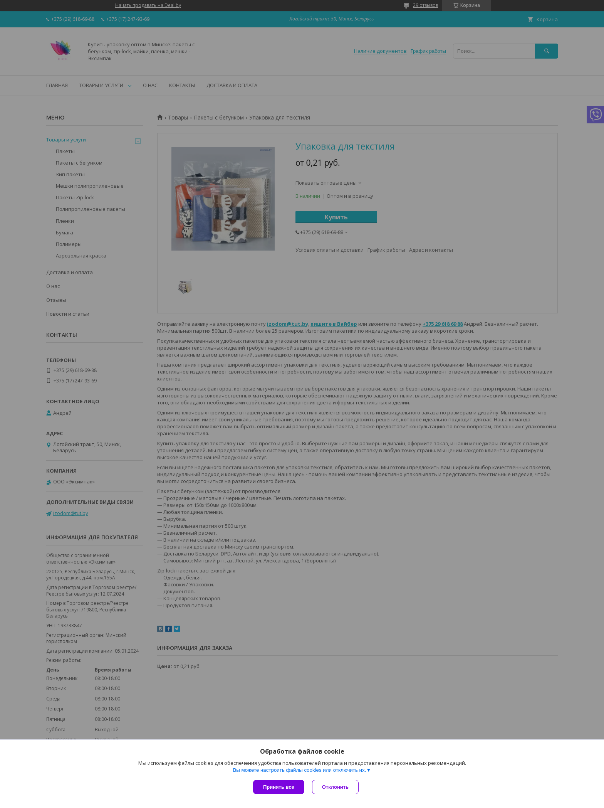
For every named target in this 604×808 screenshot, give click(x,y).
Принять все (278, 787)
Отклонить (335, 787)
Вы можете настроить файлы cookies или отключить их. (299, 770)
